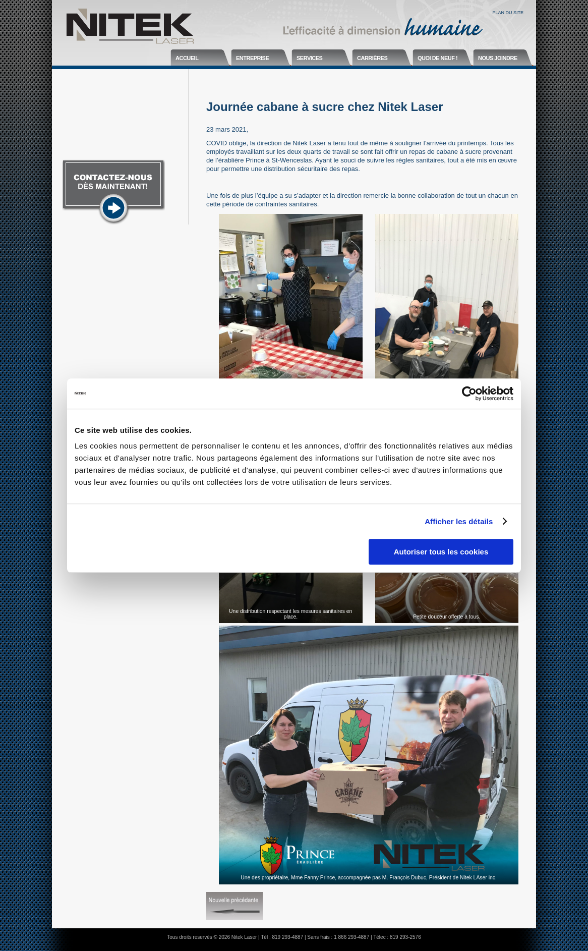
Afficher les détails (459, 521)
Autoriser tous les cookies (441, 551)
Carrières (372, 58)
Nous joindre (497, 58)
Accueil (186, 58)
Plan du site (507, 12)
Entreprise (252, 58)
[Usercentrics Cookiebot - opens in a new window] (469, 393)
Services (309, 58)
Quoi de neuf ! (437, 58)
